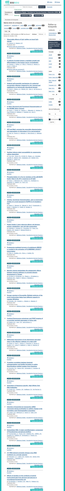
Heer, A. (31, 89)
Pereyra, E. (30, 64)
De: (50, 114)
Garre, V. (9, 66)
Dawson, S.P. (19, 43)
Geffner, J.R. (38, 433)
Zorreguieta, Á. (28, 368)
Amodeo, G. (29, 207)
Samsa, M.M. (36, 456)
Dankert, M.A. (35, 157)
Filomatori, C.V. (13, 456)
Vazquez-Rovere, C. (26, 230)
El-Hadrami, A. (35, 276)
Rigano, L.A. (31, 156)
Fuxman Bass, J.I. (13, 433)
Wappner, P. (34, 301)
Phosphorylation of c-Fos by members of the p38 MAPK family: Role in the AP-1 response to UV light (25, 178)
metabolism (15, 25)
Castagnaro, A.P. (26, 157)
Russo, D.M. (22, 433)
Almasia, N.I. (19, 228)
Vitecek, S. (23, 343)
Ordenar (34, 34)
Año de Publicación (54, 109)
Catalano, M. (17, 435)
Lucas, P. (17, 345)
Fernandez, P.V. (27, 228)
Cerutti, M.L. (12, 389)
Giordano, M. (10, 435)
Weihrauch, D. (20, 412)
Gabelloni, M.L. (30, 433)
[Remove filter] (59, 12)
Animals (6, 28)
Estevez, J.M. (10, 230)
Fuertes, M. (17, 110)
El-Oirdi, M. (12, 276)
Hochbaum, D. (35, 180)
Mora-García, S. (32, 133)
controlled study (25, 28)
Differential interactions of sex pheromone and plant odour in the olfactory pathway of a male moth (24, 340)
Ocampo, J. (12, 64)
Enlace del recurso (37, 51)
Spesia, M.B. (20, 368)
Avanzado (49, 7)
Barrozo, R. (36, 345)
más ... (7, 31)
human (14, 28)
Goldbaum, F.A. (28, 389)
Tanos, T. (11, 180)
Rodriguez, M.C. (11, 278)
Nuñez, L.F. (19, 64)
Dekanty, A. (27, 301)
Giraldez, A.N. (17, 253)
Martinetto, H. (10, 182)
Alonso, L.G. (17, 89)
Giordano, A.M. (21, 481)
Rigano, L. (27, 276)
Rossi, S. (14, 66)
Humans (35, 28)
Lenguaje (51, 98)
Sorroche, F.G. (13, 368)
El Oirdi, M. (24, 156)
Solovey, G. (12, 43)
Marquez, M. (18, 205)
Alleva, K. (11, 205)
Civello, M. (22, 207)
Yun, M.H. (11, 156)
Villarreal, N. (25, 205)
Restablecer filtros (8, 13)
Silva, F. (24, 64)
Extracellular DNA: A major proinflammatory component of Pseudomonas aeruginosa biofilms (25, 431)
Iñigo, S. (11, 253)
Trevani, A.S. (33, 435)
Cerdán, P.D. (30, 253)
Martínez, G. (15, 207)
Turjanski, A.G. (27, 112)
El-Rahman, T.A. (20, 276)
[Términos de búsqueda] (12, 6)
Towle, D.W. (34, 412)
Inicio (49, 2)
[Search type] (29, 6)
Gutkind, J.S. (18, 182)
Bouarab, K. (10, 159)
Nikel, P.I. (28, 481)
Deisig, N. (11, 343)
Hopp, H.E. (35, 228)
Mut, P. (31, 205)
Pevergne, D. (29, 343)
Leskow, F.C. (27, 180)
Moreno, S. (37, 64)
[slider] (49, 119)
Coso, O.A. (25, 182)
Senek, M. (27, 412)
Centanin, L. (20, 301)
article (22, 25)
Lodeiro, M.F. (21, 456)
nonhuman (38, 25)
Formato (51, 52)
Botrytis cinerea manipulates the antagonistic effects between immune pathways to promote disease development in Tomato (24, 272)
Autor (50, 71)
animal (29, 25)
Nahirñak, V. (12, 228)
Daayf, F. (18, 278)
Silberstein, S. (31, 110)
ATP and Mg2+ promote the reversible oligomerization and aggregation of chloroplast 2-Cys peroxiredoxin (24, 130)
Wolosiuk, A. (23, 133)
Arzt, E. (34, 112)
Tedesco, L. (24, 110)
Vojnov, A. (24, 278)
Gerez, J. (11, 110)
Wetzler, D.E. (24, 89)
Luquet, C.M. (12, 412)
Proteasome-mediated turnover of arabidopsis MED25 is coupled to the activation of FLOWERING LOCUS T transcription (24, 249)
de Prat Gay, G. (38, 89)
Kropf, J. (17, 343)
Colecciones (52, 39)
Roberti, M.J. (12, 322)
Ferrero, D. (17, 133)
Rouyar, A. (36, 343)
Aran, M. (11, 133)
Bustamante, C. (37, 205)
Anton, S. (30, 345)
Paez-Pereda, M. (11, 112)
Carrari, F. (17, 230)
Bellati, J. (9, 207)
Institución (52, 30)
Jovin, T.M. (19, 322)
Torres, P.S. (18, 156)
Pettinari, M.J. (35, 481)
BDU (7, 3)
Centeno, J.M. (19, 389)
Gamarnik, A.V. (19, 458)
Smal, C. (11, 89)
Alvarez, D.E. (28, 456)
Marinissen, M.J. (18, 180)
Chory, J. (24, 253)
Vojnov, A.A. (17, 159)
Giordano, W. (36, 368)
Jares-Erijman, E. (27, 322)
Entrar (57, 2)
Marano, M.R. (17, 157)
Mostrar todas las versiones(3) (15, 46)
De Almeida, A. (13, 481)
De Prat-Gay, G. (37, 389)
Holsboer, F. (20, 112)
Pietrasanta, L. (11, 458)
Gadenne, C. (23, 345)
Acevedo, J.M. (12, 301)
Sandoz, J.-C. (10, 345)
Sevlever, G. (39, 110)
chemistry (7, 25)
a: (55, 114)
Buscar (41, 7)
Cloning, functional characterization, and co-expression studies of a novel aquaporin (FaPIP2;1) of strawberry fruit (25, 201)
